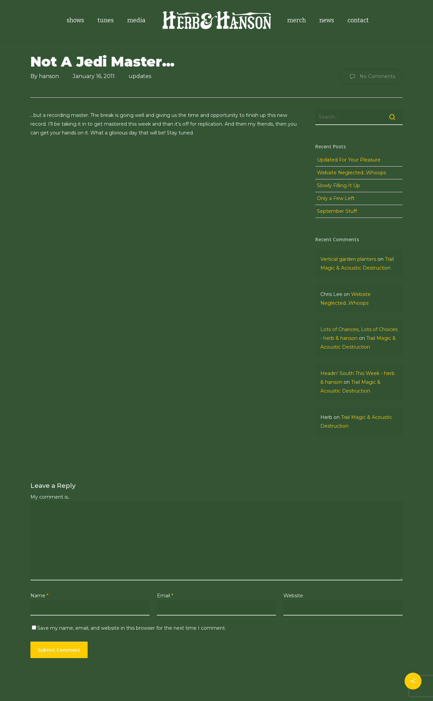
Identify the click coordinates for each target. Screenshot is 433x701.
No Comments (371, 77)
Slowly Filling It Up (338, 185)
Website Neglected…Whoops (351, 173)
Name (39, 596)
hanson (49, 76)
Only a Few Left (336, 198)
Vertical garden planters (348, 259)
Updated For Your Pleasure (349, 160)
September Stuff (337, 211)
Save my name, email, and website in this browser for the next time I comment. (131, 628)
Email (165, 596)
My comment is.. (50, 497)
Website (293, 596)
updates (140, 76)
